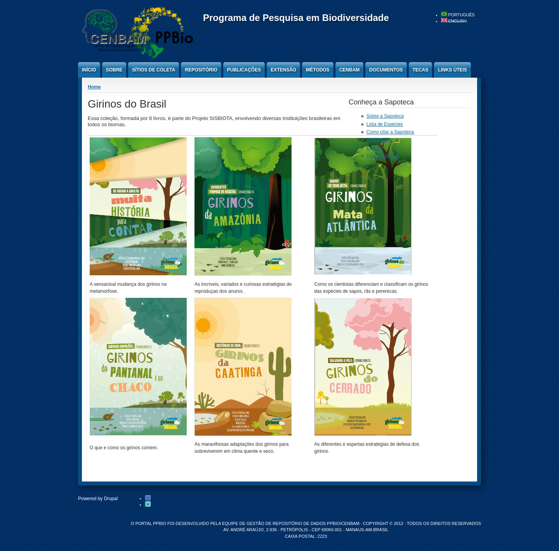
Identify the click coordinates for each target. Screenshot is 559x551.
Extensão (283, 70)
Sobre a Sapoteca (385, 116)
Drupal (111, 498)
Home (94, 87)
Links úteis (452, 70)
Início (89, 70)
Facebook (148, 498)
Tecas (421, 70)
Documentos (386, 70)
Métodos (317, 70)
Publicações (244, 70)
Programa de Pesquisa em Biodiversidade (296, 17)
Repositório (201, 70)
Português (458, 14)
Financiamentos (382, 155)
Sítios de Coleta (153, 70)
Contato (374, 148)
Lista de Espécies (384, 124)
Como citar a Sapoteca (390, 132)
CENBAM (349, 70)
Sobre (114, 70)
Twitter (148, 504)
